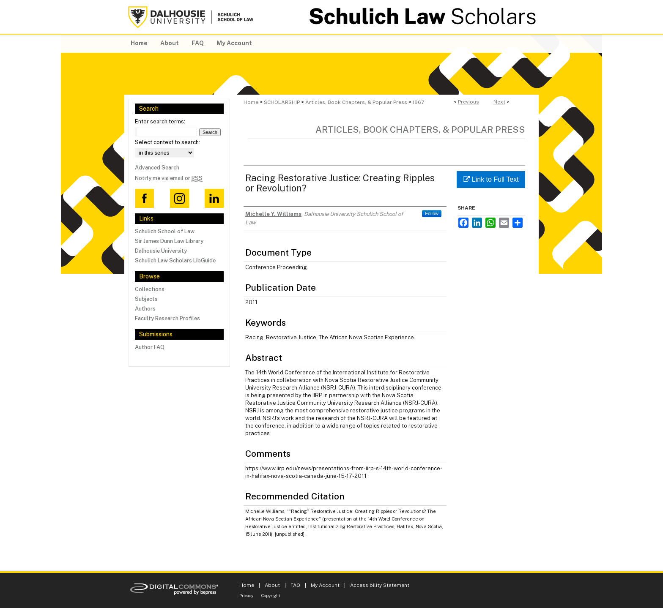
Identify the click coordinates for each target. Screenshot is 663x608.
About (272, 585)
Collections (149, 289)
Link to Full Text (490, 179)
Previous (468, 102)
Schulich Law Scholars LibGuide (175, 260)
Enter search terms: (160, 121)
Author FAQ (149, 347)
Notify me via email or (169, 178)
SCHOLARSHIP (282, 102)
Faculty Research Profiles (167, 318)
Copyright (270, 595)
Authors (145, 308)
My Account (325, 585)
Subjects (146, 299)
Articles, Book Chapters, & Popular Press (356, 102)
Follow (431, 213)
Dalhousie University (161, 251)
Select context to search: (167, 142)
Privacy (246, 595)
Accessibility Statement (379, 585)
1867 (418, 102)
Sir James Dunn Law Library (169, 241)
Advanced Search (157, 167)
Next (499, 102)
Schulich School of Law (165, 231)
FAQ (295, 585)
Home (251, 102)
